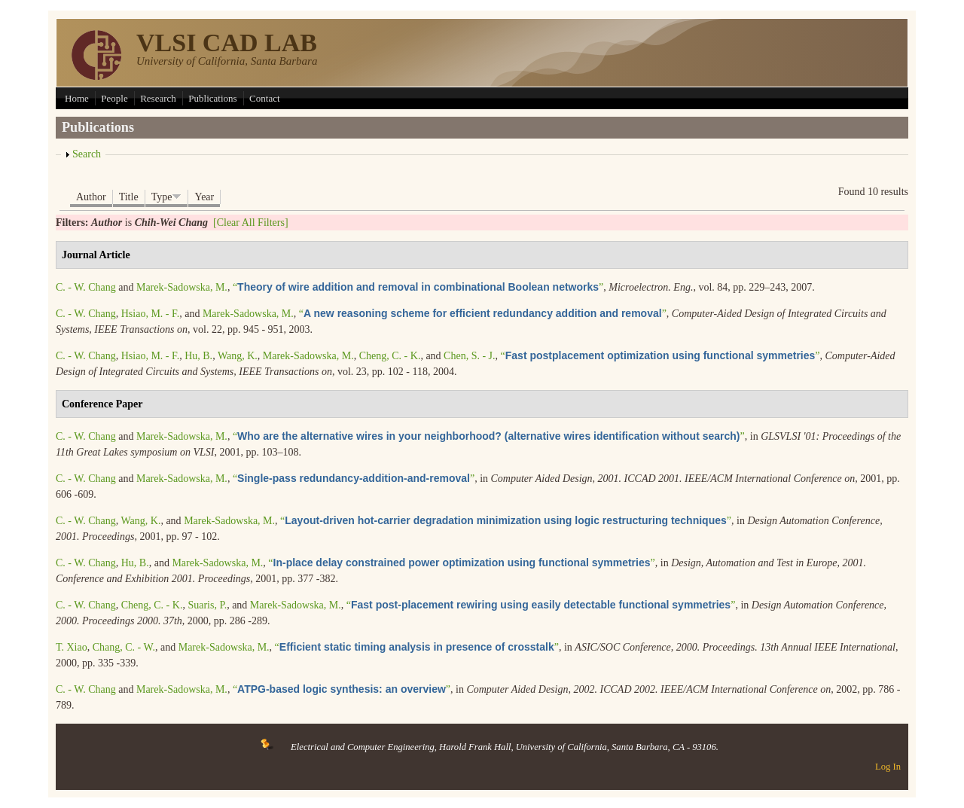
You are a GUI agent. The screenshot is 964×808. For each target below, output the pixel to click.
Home (77, 98)
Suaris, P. (207, 605)
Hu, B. (198, 355)
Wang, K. (238, 355)
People (114, 98)
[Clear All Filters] (250, 222)
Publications (212, 98)
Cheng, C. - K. (390, 355)
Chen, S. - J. (469, 355)
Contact (264, 98)
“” (418, 287)
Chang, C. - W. (124, 647)
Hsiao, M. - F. (150, 313)
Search (86, 154)
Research (158, 98)
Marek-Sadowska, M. (181, 287)
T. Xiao (71, 647)
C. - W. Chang (86, 287)
